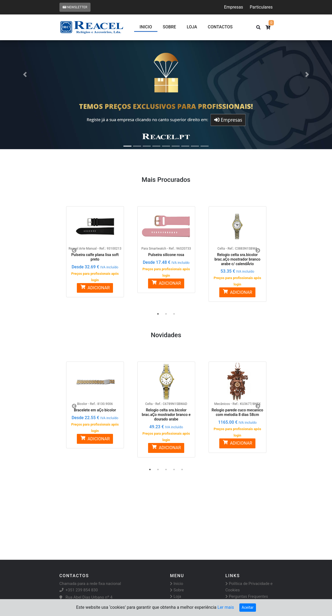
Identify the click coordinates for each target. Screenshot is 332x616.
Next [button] (258, 250)
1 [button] (158, 314)
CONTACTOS (220, 26)
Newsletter (75, 7)
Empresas (233, 7)
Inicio (145, 26)
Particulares (261, 7)
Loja (192, 26)
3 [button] (174, 314)
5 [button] (182, 469)
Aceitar (248, 607)
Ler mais (225, 607)
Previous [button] (74, 250)
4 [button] (174, 469)
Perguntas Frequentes (246, 596)
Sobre (169, 26)
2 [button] (166, 314)
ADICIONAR (95, 287)
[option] (95, 249)
